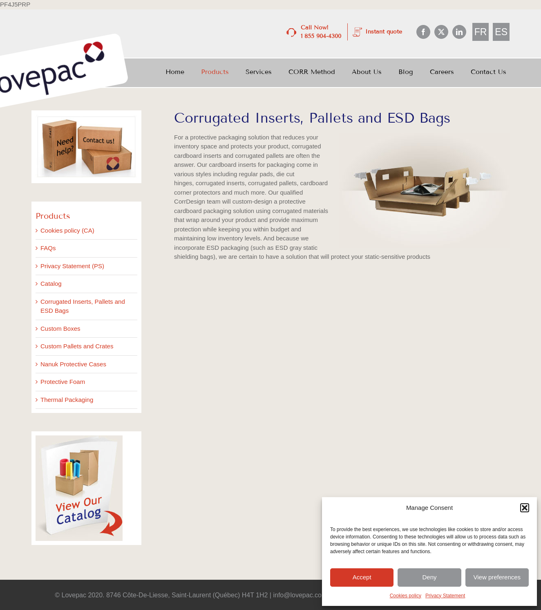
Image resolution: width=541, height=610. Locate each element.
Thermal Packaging (66, 399)
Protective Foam (62, 381)
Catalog (51, 283)
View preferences (497, 577)
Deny (429, 577)
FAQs (48, 247)
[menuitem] (480, 32)
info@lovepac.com (300, 595)
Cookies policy (405, 596)
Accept (362, 577)
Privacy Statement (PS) (72, 265)
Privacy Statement (445, 596)
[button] (525, 508)
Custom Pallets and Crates (76, 346)
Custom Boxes (60, 328)
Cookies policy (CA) (67, 230)
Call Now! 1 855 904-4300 (321, 32)
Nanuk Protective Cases (73, 364)
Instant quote (383, 31)
